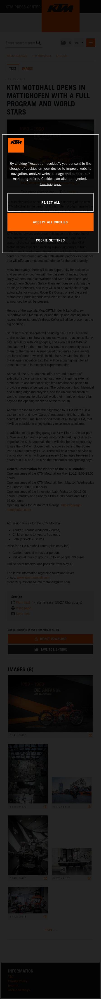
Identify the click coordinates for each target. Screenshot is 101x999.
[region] (50, 193)
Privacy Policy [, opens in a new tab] (46, 184)
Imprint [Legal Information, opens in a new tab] (57, 184)
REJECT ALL (50, 202)
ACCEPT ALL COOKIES (50, 222)
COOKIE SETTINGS (50, 240)
